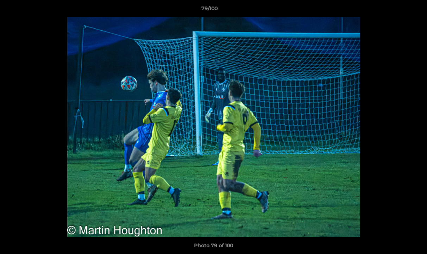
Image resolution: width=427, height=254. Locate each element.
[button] (397, 10)
